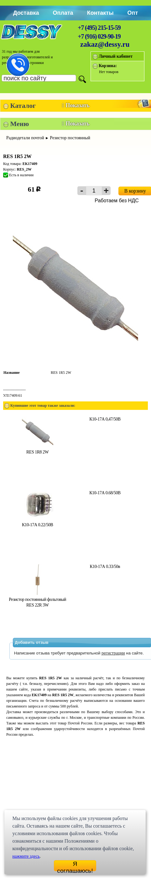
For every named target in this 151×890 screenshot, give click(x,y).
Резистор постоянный (70, 137)
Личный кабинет (116, 56)
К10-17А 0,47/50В (104, 419)
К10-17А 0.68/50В (104, 492)
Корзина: (108, 65)
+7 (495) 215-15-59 (99, 27)
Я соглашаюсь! (75, 866)
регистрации (113, 653)
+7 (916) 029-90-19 (99, 36)
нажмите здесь (25, 856)
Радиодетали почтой (25, 137)
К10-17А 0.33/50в (105, 566)
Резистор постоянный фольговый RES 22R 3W (37, 599)
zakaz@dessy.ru (105, 44)
